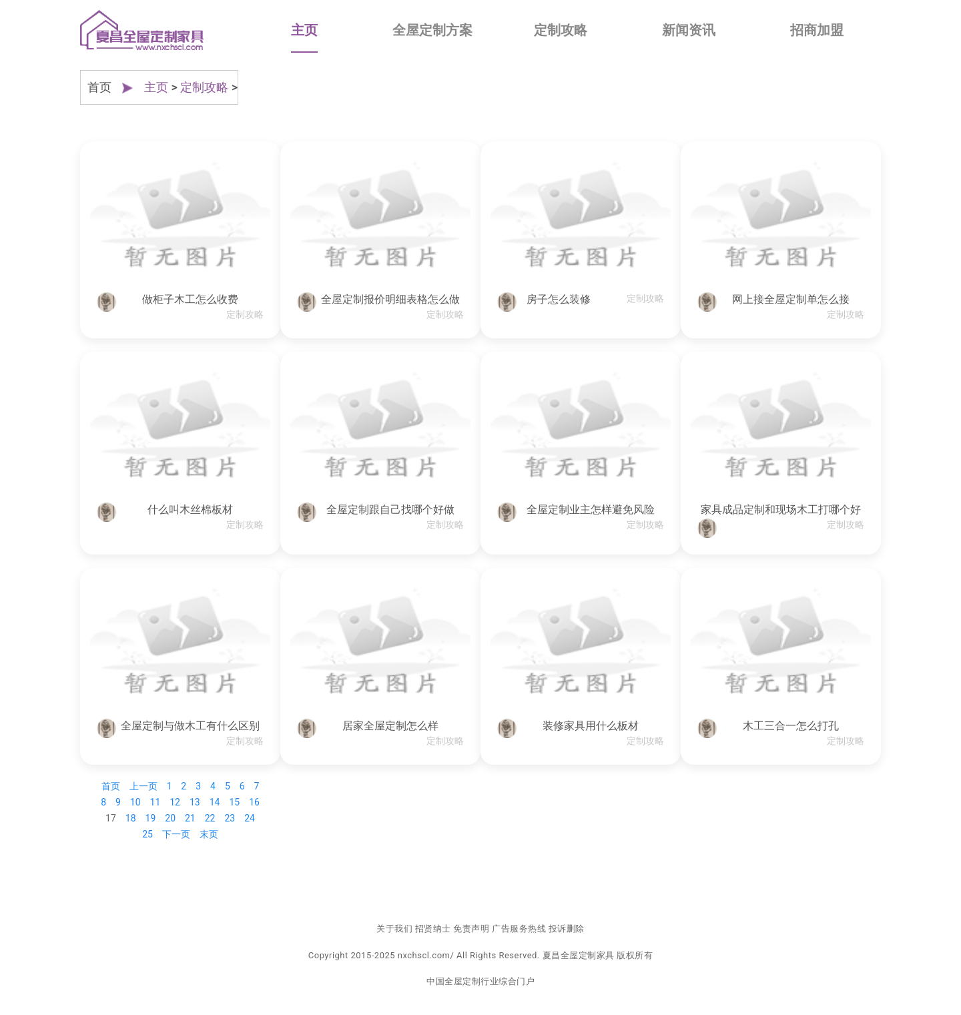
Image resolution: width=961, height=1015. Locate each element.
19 (150, 818)
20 (170, 818)
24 (249, 818)
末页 (209, 834)
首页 (110, 786)
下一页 (176, 834)
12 (175, 802)
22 (210, 818)
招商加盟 (817, 30)
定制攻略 (560, 30)
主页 (304, 30)
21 (190, 818)
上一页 (143, 786)
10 (135, 802)
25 (147, 834)
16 (254, 802)
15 (234, 802)
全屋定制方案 (432, 30)
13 (195, 802)
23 (229, 818)
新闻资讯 (688, 30)
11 (155, 802)
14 (215, 802)
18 (130, 818)
